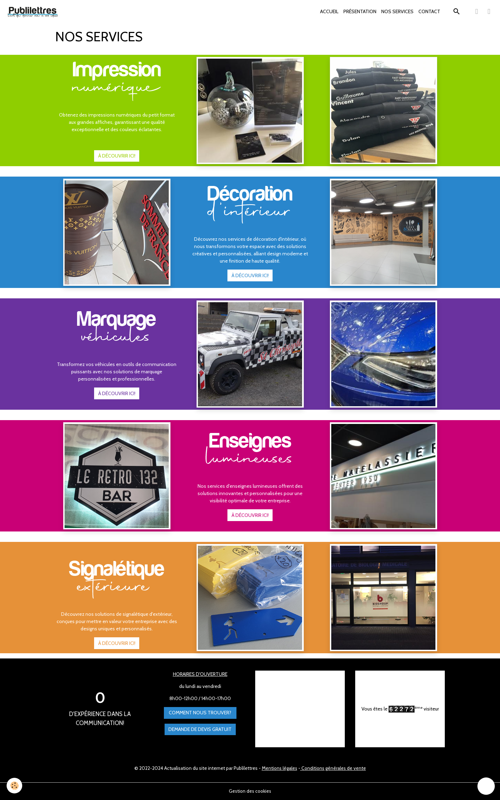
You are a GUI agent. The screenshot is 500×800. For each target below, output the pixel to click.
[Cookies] (15, 785)
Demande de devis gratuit (200, 729)
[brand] (34, 12)
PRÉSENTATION (359, 11)
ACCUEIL (329, 11)
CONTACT (429, 11)
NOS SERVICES (397, 11)
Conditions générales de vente (333, 768)
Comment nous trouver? (200, 713)
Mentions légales (278, 768)
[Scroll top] (486, 786)
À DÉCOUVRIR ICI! (116, 156)
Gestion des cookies (250, 791)
